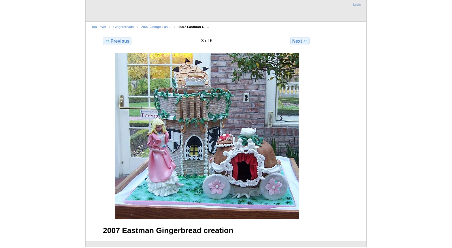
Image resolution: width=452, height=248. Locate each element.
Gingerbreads (123, 27)
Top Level (98, 27)
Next (300, 40)
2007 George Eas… (156, 27)
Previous (117, 40)
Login (357, 4)
